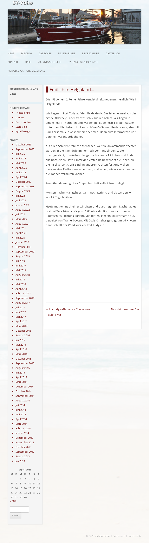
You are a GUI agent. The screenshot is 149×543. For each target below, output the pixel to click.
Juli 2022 (20, 214)
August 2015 (23, 368)
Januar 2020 (22, 242)
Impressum (119, 536)
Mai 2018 (21, 284)
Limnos (20, 117)
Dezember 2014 (24, 386)
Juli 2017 (20, 307)
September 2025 (25, 149)
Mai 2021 (21, 228)
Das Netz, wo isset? (125, 309)
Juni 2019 (21, 265)
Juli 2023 (20, 195)
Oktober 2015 (23, 358)
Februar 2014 (23, 428)
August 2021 (23, 223)
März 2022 (21, 219)
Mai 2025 (21, 163)
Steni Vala (21, 126)
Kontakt (13, 62)
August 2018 (23, 275)
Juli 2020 (20, 237)
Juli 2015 (20, 372)
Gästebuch (113, 53)
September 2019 (25, 251)
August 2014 (23, 400)
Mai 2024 (21, 172)
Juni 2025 (21, 158)
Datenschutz (134, 536)
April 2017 (21, 321)
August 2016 (23, 335)
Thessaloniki (23, 112)
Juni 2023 (21, 200)
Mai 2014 (21, 414)
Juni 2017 (21, 312)
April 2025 (21, 167)
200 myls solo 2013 (49, 62)
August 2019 (23, 256)
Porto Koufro (23, 122)
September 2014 (25, 396)
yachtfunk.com (102, 536)
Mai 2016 (21, 344)
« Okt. (13, 501)
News (11, 53)
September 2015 (25, 363)
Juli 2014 (20, 405)
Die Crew (26, 53)
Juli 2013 (20, 461)
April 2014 (21, 419)
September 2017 (25, 298)
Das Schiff (45, 53)
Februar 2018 (23, 293)
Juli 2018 (20, 279)
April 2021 (21, 233)
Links (28, 62)
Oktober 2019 (23, 247)
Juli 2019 (20, 261)
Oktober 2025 (23, 144)
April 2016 (21, 349)
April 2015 (21, 377)
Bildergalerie (90, 53)
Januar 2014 (22, 433)
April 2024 (21, 177)
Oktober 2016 (23, 330)
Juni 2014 (21, 410)
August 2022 (23, 209)
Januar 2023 (22, 205)
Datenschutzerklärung (83, 62)
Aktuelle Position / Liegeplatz (26, 70)
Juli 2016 (20, 340)
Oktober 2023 (23, 181)
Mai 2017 (21, 316)
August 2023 (23, 191)
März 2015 (21, 382)
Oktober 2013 (23, 447)
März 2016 (21, 354)
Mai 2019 (21, 270)
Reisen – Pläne (66, 53)
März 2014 (21, 423)
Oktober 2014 (23, 391)
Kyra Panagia (23, 131)
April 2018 (21, 289)
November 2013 (25, 442)
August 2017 (23, 302)
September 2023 (25, 186)
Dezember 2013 (24, 437)
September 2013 (25, 451)
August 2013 (23, 456)
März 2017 (21, 326)
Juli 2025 (20, 154)
